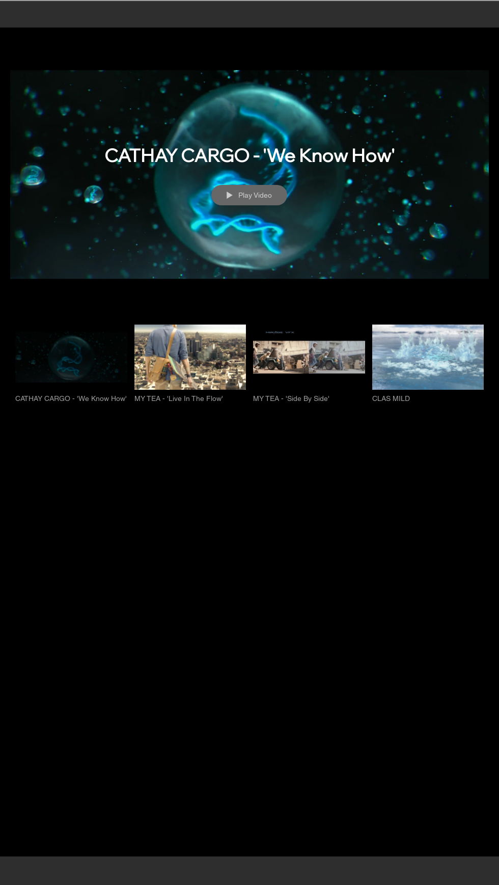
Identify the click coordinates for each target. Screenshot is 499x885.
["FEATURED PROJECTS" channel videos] (249, 369)
